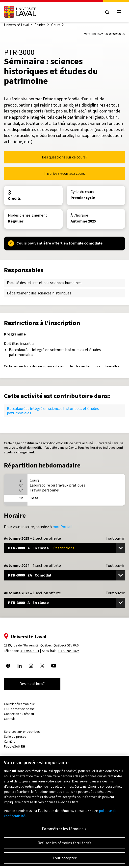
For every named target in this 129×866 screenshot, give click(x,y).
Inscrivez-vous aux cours (64, 173)
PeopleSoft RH (14, 746)
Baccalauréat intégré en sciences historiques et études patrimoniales (53, 411)
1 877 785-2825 (68, 650)
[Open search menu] (107, 12)
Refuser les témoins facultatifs (65, 845)
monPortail (62, 526)
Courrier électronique (19, 704)
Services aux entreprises (22, 731)
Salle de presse (15, 736)
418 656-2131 (29, 650)
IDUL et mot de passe (19, 709)
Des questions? (32, 683)
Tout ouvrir (115, 538)
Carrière (10, 741)
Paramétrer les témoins (62, 831)
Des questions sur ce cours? (64, 157)
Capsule (10, 718)
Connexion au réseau (19, 713)
